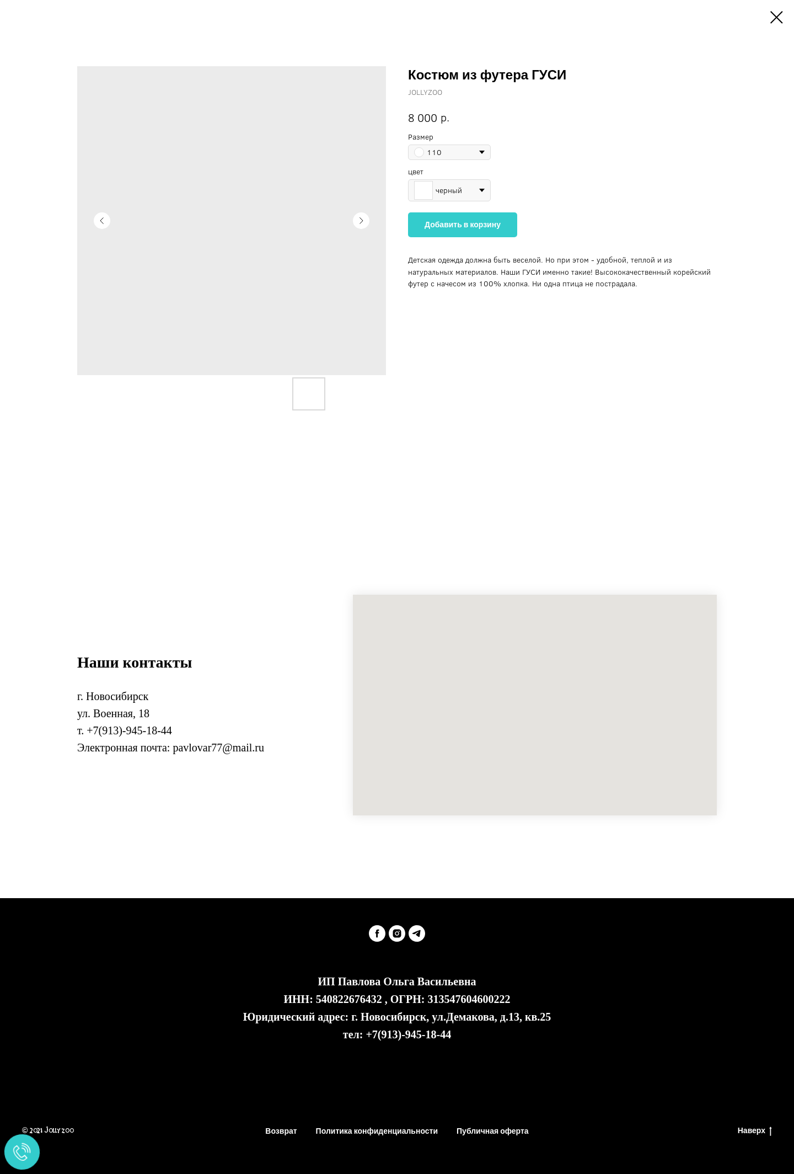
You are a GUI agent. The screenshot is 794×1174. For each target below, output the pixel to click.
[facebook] (377, 933)
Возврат (281, 1131)
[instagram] (397, 933)
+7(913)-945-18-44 (129, 730)
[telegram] (417, 933)
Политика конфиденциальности (377, 1131)
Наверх (755, 1131)
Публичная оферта (493, 1131)
